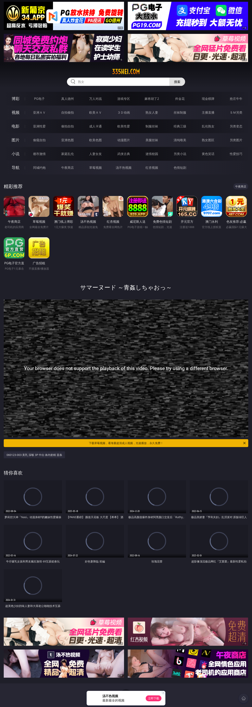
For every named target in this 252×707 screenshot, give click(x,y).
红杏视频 (151, 167)
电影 (15, 126)
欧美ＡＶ (95, 112)
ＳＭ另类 (236, 112)
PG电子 (39, 98)
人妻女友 (95, 154)
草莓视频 (95, 167)
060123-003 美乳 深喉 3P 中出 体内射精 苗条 (34, 455)
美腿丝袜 (151, 140)
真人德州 (67, 98)
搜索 (177, 82)
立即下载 (153, 698)
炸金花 (180, 98)
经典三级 (180, 126)
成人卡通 (95, 126)
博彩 (15, 98)
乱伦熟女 (208, 126)
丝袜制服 (180, 112)
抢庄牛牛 (236, 98)
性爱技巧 (236, 154)
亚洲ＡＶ (39, 112)
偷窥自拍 (39, 140)
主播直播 (208, 112)
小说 (15, 153)
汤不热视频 (124, 167)
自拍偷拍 (67, 112)
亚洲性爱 (39, 126)
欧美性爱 (123, 126)
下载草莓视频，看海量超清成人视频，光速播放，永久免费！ (167, 443)
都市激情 (39, 154)
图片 (15, 140)
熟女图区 (208, 140)
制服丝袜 (151, 126)
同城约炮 (39, 167)
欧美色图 (95, 140)
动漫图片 (123, 140)
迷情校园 (151, 154)
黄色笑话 (208, 154)
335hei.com (126, 72)
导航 (15, 167)
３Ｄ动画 (123, 112)
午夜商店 (67, 167)
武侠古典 (123, 154)
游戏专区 (123, 98)
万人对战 (95, 98)
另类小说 (180, 154)
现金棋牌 (208, 98)
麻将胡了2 (152, 98)
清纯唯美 (180, 140)
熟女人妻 (151, 112)
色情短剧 (180, 167)
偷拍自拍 (67, 126)
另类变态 (236, 126)
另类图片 (236, 140)
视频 (15, 112)
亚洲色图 (67, 140)
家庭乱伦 (67, 154)
